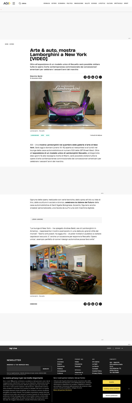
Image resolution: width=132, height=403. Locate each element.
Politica (70, 3)
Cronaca (47, 3)
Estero (54, 3)
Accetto (111, 382)
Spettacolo (118, 3)
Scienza (94, 3)
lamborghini (35, 135)
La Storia (95, 366)
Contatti (95, 369)
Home (6, 44)
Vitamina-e (79, 372)
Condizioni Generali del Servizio (16, 375)
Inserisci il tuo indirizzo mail (18, 364)
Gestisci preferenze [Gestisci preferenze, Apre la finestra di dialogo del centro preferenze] (111, 395)
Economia (61, 3)
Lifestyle (101, 3)
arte (42, 135)
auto (47, 135)
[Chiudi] (129, 389)
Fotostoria (78, 364)
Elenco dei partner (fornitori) (63, 390)
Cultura (110, 3)
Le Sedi (94, 364)
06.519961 (115, 372)
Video (77, 362)
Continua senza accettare (111, 389)
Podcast (78, 366)
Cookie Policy (97, 371)
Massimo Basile (36, 76)
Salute (87, 3)
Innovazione (78, 3)
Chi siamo (95, 362)
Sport (126, 3)
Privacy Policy (97, 373)
